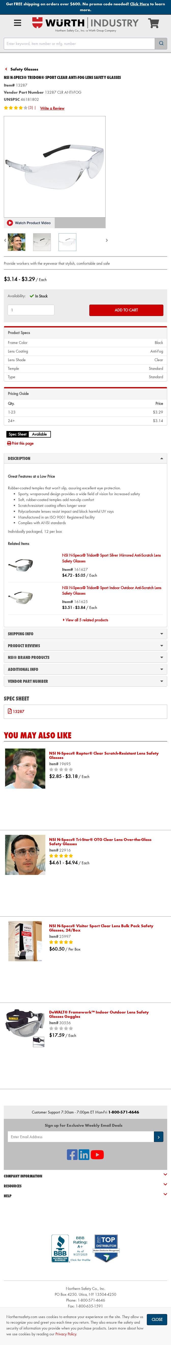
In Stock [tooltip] (41, 296)
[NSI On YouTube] (97, 1157)
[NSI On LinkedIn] (84, 1157)
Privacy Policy (65, 1334)
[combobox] (85, 43)
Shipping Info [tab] (85, 633)
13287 (18, 711)
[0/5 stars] (105, 770)
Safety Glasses (24, 69)
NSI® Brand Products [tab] (85, 657)
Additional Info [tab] (85, 669)
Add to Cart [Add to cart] (126, 310)
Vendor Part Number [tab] (85, 681)
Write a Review (52, 108)
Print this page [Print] (20, 443)
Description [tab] (85, 458)
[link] (85, 1272)
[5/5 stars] (105, 856)
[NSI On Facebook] (72, 1157)
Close (157, 1319)
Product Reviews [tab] (85, 645)
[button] (29, 223)
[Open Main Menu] (17, 23)
